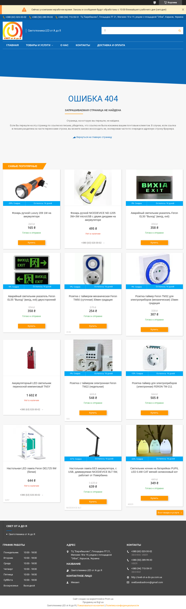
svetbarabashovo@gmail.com (147, 582)
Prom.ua (109, 599)
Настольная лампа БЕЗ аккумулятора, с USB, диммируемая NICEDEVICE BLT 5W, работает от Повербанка (93, 472)
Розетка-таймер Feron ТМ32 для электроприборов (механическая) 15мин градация (154, 300)
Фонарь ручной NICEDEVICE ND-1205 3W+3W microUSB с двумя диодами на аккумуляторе (93, 216)
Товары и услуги (38, 45)
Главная (12, 45)
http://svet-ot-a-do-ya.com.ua (146, 577)
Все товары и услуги (168, 512)
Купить (31, 242)
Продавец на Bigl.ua (93, 602)
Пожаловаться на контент (90, 605)
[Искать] (179, 30)
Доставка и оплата (111, 45)
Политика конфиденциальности (122, 605)
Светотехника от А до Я (22, 534)
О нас (64, 45)
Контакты (83, 45)
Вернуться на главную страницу (94, 137)
